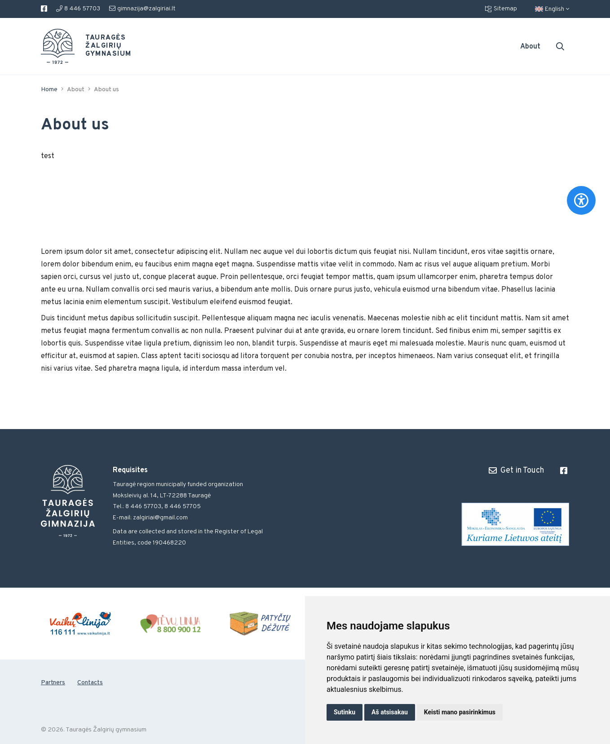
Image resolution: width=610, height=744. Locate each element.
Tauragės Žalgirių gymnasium (101, 46)
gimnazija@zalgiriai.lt (142, 9)
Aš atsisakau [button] (389, 712)
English (552, 9)
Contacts (90, 682)
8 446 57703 (78, 9)
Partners (53, 682)
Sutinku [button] (344, 712)
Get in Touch (516, 470)
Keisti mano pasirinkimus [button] (459, 712)
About (530, 46)
